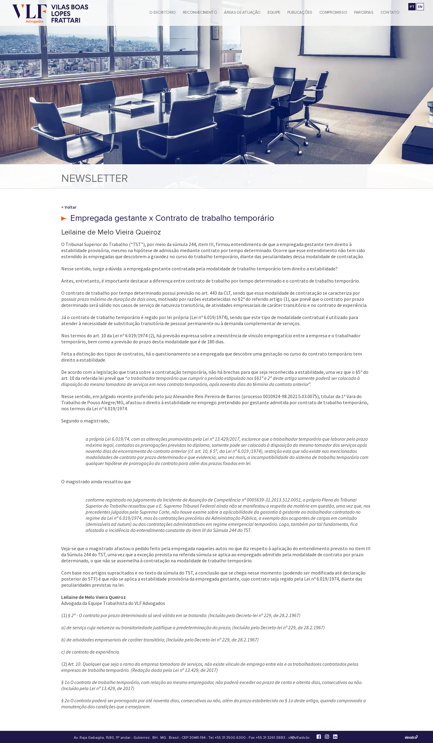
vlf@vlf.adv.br (299, 737)
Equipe (274, 12)
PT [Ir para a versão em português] (412, 6)
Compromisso (333, 12)
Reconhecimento (200, 12)
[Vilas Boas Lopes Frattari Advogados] (50, 14)
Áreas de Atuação (242, 12)
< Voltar (68, 207)
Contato (390, 12)
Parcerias (364, 12)
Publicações (299, 12)
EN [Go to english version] (420, 6)
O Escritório (162, 12)
